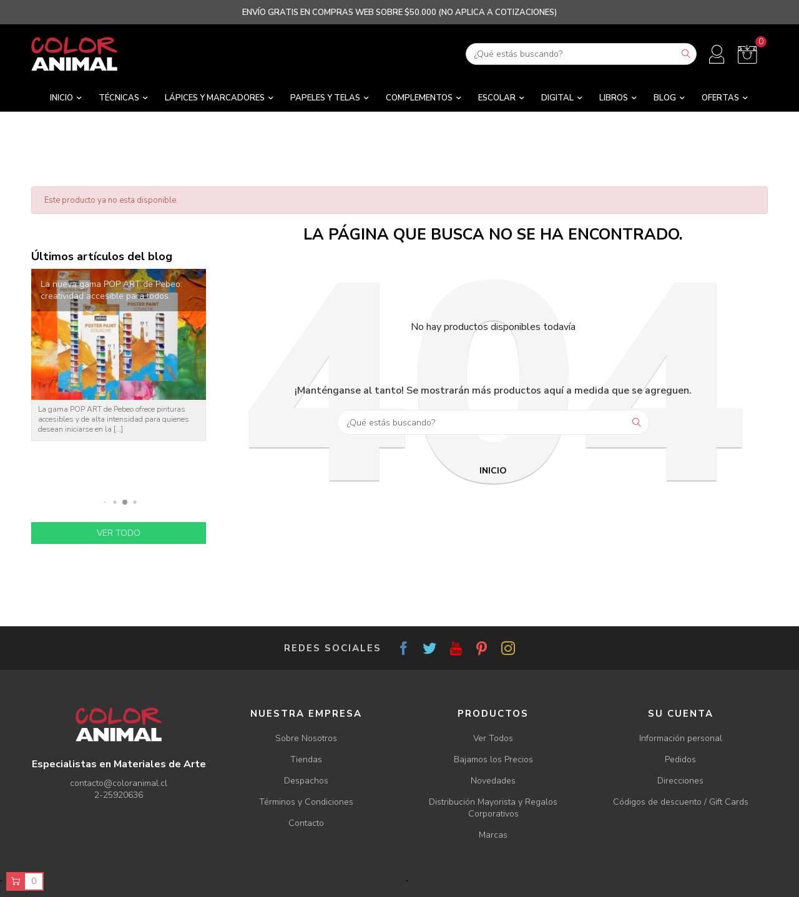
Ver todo (118, 533)
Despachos (306, 781)
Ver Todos (493, 738)
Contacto (306, 823)
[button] (105, 502)
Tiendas (306, 759)
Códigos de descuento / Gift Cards (680, 802)
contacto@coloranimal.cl (118, 783)
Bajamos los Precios (493, 759)
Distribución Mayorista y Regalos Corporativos (493, 808)
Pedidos (680, 759)
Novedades (493, 781)
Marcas (493, 835)
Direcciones (680, 781)
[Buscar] (581, 54)
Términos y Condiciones (306, 802)
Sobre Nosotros (306, 738)
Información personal (680, 738)
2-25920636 (118, 795)
